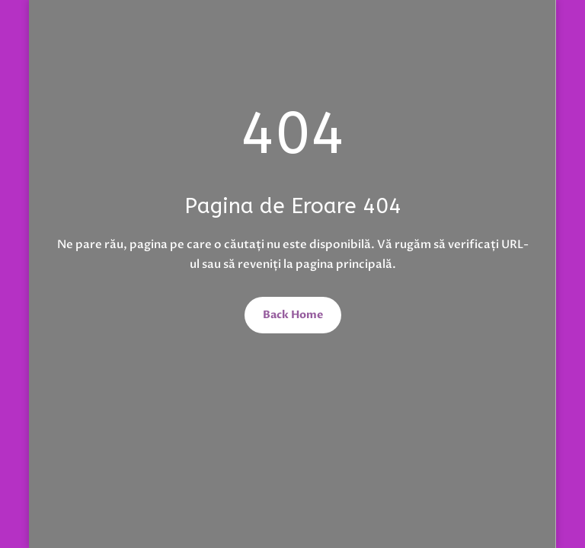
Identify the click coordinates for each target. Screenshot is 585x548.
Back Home (293, 314)
